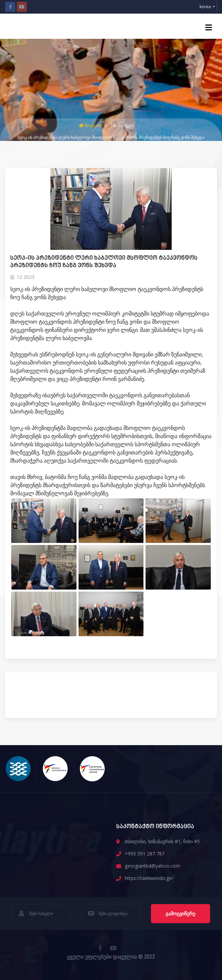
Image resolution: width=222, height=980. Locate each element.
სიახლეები (124, 125)
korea (206, 7)
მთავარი (91, 125)
